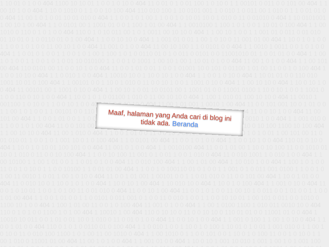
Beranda (185, 123)
